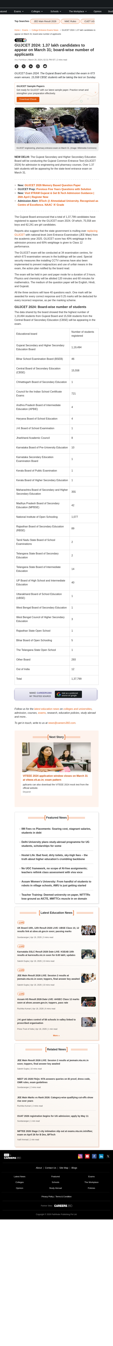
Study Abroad (55, 1188)
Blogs (74, 1168)
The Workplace (78, 11)
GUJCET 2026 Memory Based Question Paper (53, 185)
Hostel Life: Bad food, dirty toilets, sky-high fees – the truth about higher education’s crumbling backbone (55, 857)
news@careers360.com (61, 723)
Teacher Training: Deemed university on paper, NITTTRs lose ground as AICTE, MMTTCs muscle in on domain (56, 896)
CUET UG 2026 (92, 21)
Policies (91, 1188)
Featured (55, 1176)
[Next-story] (56, 759)
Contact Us (50, 1168)
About (39, 1168)
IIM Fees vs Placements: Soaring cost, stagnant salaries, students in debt (56, 830)
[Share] (16, 66)
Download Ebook (28, 99)
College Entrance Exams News (45, 30)
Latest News (19, 1176)
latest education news (46, 709)
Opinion (98, 11)
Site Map (63, 1168)
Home (17, 30)
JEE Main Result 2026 (45, 21)
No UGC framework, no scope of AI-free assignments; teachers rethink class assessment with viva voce (54, 870)
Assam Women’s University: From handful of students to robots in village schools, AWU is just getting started (56, 883)
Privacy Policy (47, 1196)
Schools (56, 11)
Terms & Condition (63, 1196)
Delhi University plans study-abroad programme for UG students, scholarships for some (56, 844)
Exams (19, 11)
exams (42, 712)
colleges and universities (77, 709)
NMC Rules (70, 21)
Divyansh (27, 792)
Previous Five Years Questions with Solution (63, 189)
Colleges (37, 11)
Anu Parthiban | (21, 60)
